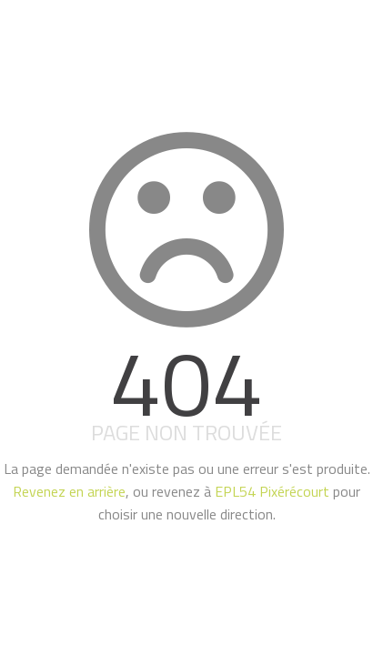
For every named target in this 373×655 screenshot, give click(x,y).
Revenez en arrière (69, 491)
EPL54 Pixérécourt (272, 491)
